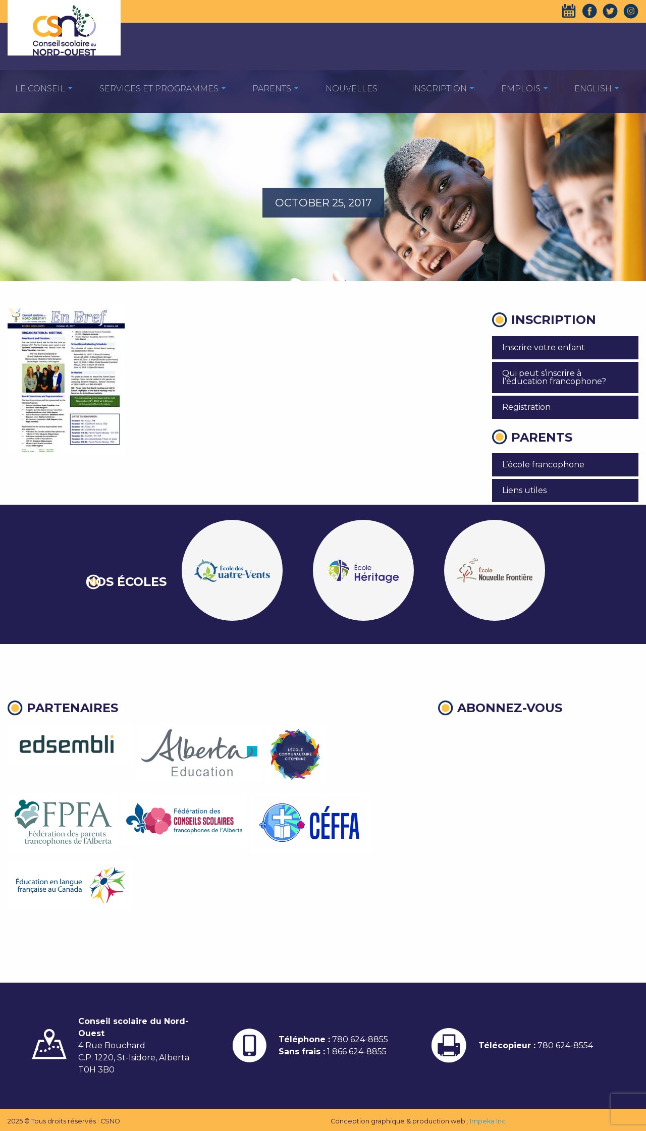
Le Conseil (40, 88)
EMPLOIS (521, 88)
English (593, 88)
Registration (526, 407)
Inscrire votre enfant (543, 347)
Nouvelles (352, 88)
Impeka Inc (488, 1121)
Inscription (439, 88)
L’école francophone (543, 464)
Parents (271, 88)
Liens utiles (524, 490)
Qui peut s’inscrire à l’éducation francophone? (554, 377)
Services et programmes (159, 88)
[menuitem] (40, 88)
